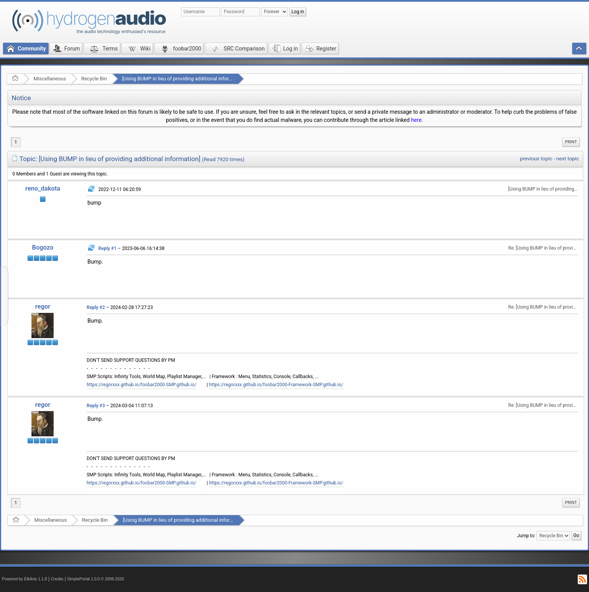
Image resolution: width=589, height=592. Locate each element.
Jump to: (526, 535)
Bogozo (42, 247)
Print (571, 141)
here (416, 120)
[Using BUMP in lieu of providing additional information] (184, 79)
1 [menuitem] (15, 142)
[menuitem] (571, 142)
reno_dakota (42, 188)
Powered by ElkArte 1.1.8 (24, 579)
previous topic (536, 158)
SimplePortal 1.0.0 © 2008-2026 (95, 579)
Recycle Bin (94, 79)
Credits (57, 579)
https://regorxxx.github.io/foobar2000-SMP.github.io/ (141, 384)
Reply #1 (107, 248)
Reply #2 (96, 307)
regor (42, 306)
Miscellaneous (49, 79)
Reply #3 (96, 405)
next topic (567, 158)
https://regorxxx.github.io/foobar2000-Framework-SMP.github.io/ (276, 384)
